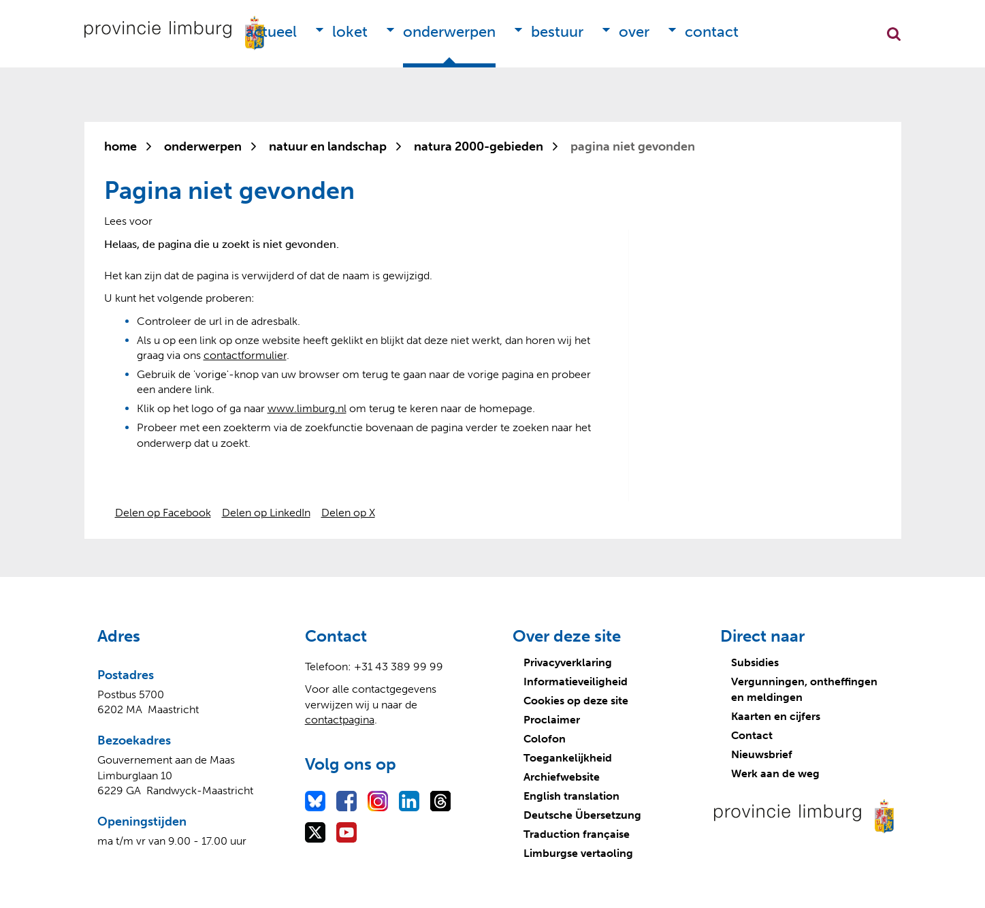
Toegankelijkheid (567, 757)
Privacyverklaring (567, 662)
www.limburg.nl (307, 408)
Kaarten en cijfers (775, 716)
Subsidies (755, 662)
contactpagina (339, 719)
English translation (571, 795)
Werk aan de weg (775, 773)
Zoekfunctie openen (894, 34)
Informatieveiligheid (575, 681)
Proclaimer (551, 719)
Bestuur (557, 31)
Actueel (271, 31)
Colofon (544, 738)
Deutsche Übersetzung (582, 815)
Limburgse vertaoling (578, 853)
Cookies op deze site (575, 700)
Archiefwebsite (561, 776)
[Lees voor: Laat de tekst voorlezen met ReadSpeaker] (128, 221)
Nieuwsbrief (761, 754)
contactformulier (245, 355)
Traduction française (576, 834)
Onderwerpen (449, 31)
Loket (350, 31)
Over (634, 31)
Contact (712, 31)
